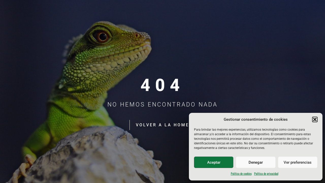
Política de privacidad (266, 173)
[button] (314, 119)
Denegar (256, 162)
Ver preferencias (298, 162)
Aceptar (213, 162)
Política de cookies (241, 173)
